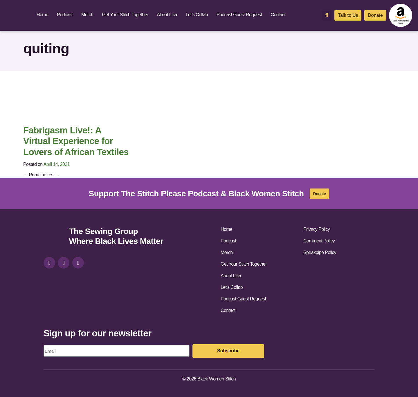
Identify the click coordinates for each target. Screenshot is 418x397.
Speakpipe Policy (319, 252)
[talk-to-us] (347, 15)
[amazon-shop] (400, 15)
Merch (87, 14)
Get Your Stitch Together (125, 14)
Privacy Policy (316, 229)
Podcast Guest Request (239, 14)
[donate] (375, 15)
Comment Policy (319, 240)
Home (42, 14)
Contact (278, 14)
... (57, 174)
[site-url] (54, 237)
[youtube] (78, 263)
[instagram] (49, 263)
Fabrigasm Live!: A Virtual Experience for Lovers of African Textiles (76, 141)
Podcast (65, 14)
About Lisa (167, 14)
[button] (326, 15)
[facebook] (63, 263)
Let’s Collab (197, 14)
